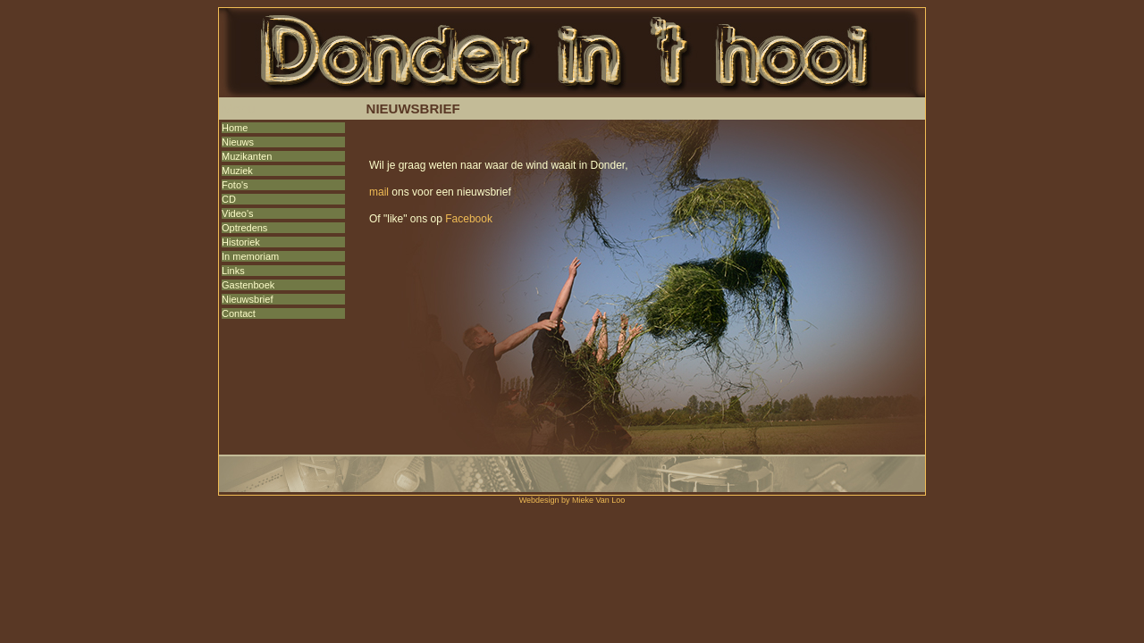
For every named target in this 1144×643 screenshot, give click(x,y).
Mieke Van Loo (598, 500)
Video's (238, 213)
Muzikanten (247, 156)
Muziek (237, 170)
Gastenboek (248, 285)
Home (235, 127)
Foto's (235, 185)
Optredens (244, 227)
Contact (239, 313)
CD (229, 199)
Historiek (241, 242)
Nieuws (238, 142)
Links (233, 270)
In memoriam (250, 256)
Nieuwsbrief (247, 299)
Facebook (468, 219)
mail (379, 192)
